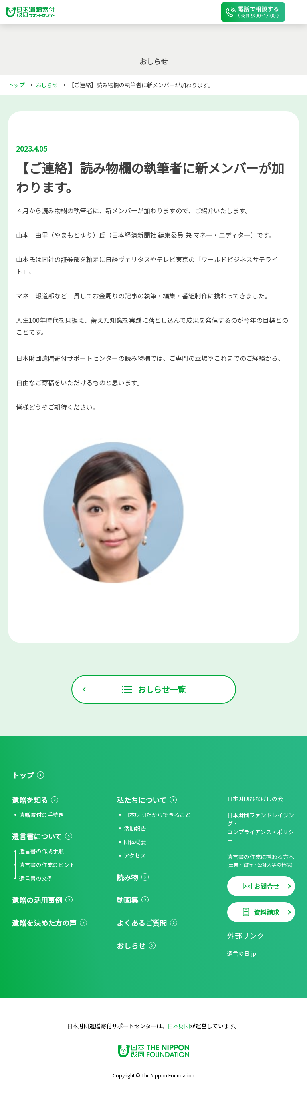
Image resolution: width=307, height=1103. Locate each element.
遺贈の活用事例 (37, 900)
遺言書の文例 (36, 878)
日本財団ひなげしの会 (255, 799)
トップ (16, 85)
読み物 (127, 877)
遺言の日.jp (241, 953)
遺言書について (37, 836)
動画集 (127, 900)
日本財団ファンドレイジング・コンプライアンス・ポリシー (260, 827)
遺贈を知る (30, 800)
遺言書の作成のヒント (47, 865)
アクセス (135, 855)
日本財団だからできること (157, 815)
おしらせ (47, 85)
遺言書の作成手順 (41, 851)
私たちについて (141, 800)
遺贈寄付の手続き (41, 815)
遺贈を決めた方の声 (44, 922)
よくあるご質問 (142, 922)
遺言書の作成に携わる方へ (261, 860)
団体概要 (135, 842)
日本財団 (179, 1026)
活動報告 (135, 828)
